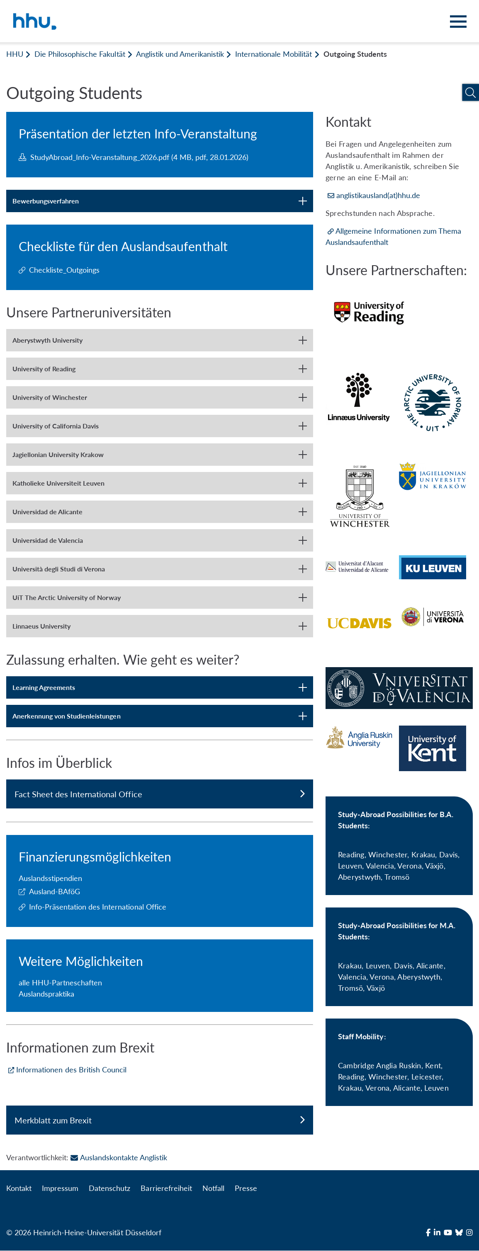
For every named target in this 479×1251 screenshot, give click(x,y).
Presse (246, 1188)
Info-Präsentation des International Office (97, 906)
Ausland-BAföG (54, 891)
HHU (14, 53)
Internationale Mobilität (273, 53)
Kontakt (19, 1188)
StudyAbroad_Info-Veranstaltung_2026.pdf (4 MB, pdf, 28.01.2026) (133, 157)
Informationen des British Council (71, 1069)
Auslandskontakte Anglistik (119, 1157)
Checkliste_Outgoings (64, 269)
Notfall (213, 1188)
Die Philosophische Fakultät (79, 53)
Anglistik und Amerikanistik (180, 53)
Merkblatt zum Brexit (160, 1120)
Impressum (60, 1188)
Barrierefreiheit (166, 1188)
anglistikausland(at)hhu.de (378, 195)
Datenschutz (109, 1188)
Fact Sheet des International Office (160, 794)
